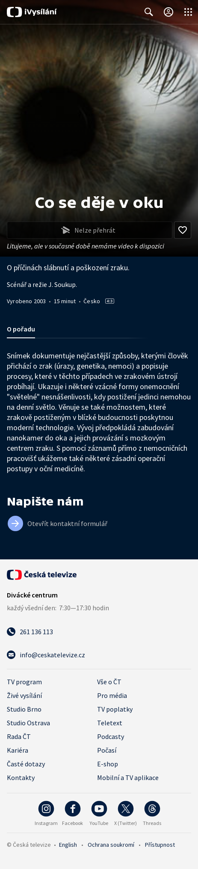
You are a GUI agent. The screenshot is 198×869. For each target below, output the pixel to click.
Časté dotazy (26, 764)
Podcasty (110, 736)
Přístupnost (160, 844)
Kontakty (21, 777)
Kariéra (17, 750)
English (68, 844)
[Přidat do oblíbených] (182, 230)
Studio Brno (24, 709)
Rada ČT (19, 736)
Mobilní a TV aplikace (128, 777)
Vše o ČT (109, 681)
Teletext (109, 722)
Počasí (106, 750)
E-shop (107, 764)
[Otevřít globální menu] (188, 12)
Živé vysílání (24, 695)
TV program (24, 681)
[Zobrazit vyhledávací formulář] (149, 12)
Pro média (112, 695)
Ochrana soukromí (111, 844)
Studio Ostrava (28, 722)
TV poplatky (115, 709)
